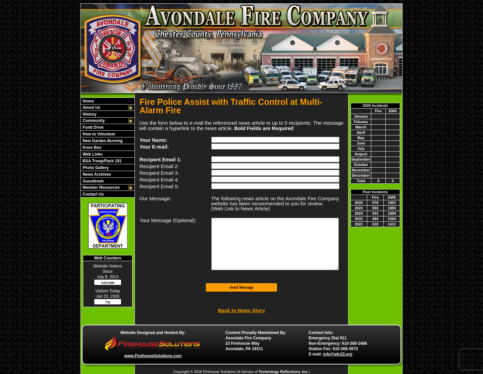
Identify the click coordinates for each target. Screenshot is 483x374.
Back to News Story (241, 310)
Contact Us (93, 194)
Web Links (92, 154)
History (89, 114)
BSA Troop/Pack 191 (102, 161)
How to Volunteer (98, 134)
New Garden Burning (102, 140)
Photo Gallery (95, 167)
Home (88, 101)
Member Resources (101, 187)
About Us (91, 107)
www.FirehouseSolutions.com (153, 356)
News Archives (96, 174)
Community (93, 120)
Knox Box (91, 147)
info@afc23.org (337, 354)
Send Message (241, 287)
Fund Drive (93, 127)
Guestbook (93, 181)
